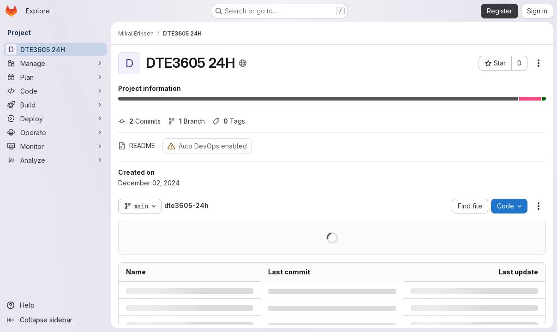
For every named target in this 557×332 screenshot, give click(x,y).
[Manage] (55, 63)
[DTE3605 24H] (55, 49)
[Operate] (55, 132)
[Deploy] (55, 118)
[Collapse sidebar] (55, 320)
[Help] (55, 305)
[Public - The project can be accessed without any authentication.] (242, 63)
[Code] (55, 90)
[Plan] (55, 77)
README (136, 145)
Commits (139, 121)
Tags (228, 121)
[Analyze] (55, 160)
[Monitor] (55, 146)
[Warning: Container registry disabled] (171, 146)
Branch (186, 121)
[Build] (55, 104)
